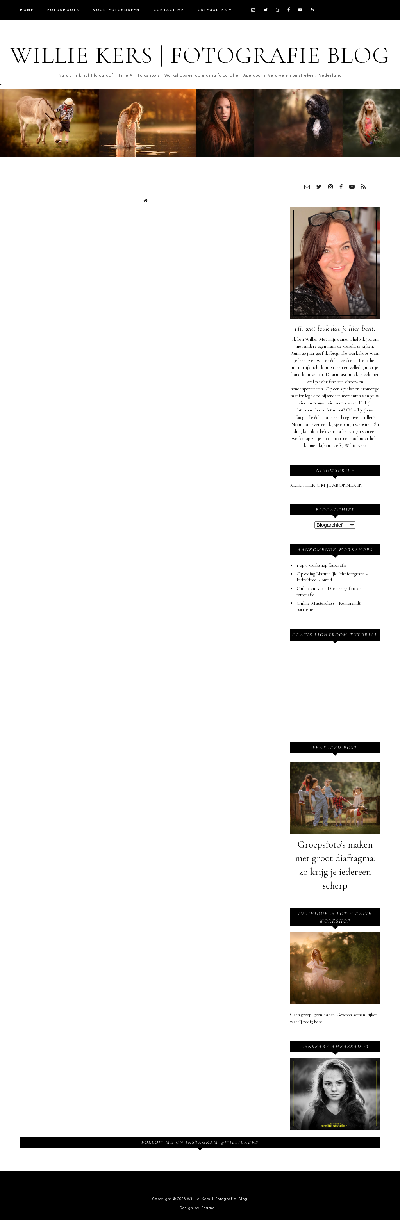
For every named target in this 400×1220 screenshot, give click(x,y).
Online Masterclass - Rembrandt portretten (328, 606)
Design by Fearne (197, 1207)
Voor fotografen (116, 9)
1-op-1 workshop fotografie (321, 565)
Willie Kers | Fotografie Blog (200, 55)
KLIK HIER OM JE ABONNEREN (326, 485)
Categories (212, 9)
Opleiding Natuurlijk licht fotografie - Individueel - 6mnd (332, 577)
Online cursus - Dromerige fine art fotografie (329, 591)
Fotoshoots (63, 9)
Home (27, 9)
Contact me (169, 9)
